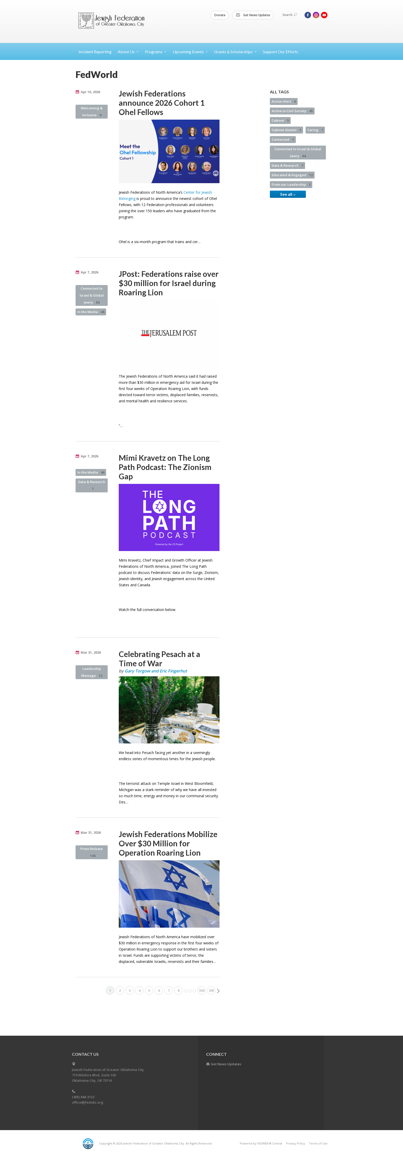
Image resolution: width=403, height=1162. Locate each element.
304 (201, 990)
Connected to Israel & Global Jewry (92, 295)
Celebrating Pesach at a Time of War (159, 658)
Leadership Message (91, 672)
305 (211, 990)
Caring (315, 130)
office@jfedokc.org (87, 1102)
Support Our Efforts (280, 51)
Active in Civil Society (292, 111)
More (190, 990)
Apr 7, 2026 (89, 272)
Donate (219, 15)
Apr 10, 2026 (90, 92)
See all (288, 194)
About (128, 51)
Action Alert (284, 101)
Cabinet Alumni (286, 130)
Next (218, 991)
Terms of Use (318, 1143)
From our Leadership (291, 184)
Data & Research (91, 485)
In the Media (90, 311)
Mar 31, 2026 (91, 652)
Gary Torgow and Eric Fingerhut (156, 671)
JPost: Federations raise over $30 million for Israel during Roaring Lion (168, 283)
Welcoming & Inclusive (92, 111)
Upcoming (190, 51)
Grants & (235, 51)
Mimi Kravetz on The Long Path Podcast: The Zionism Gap (165, 467)
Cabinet (280, 120)
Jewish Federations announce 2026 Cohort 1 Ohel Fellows (162, 103)
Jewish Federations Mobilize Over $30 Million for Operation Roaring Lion (168, 843)
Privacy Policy (295, 1143)
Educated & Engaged (292, 175)
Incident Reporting (95, 51)
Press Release (91, 852)
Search (289, 15)
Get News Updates (253, 15)
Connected (283, 139)
